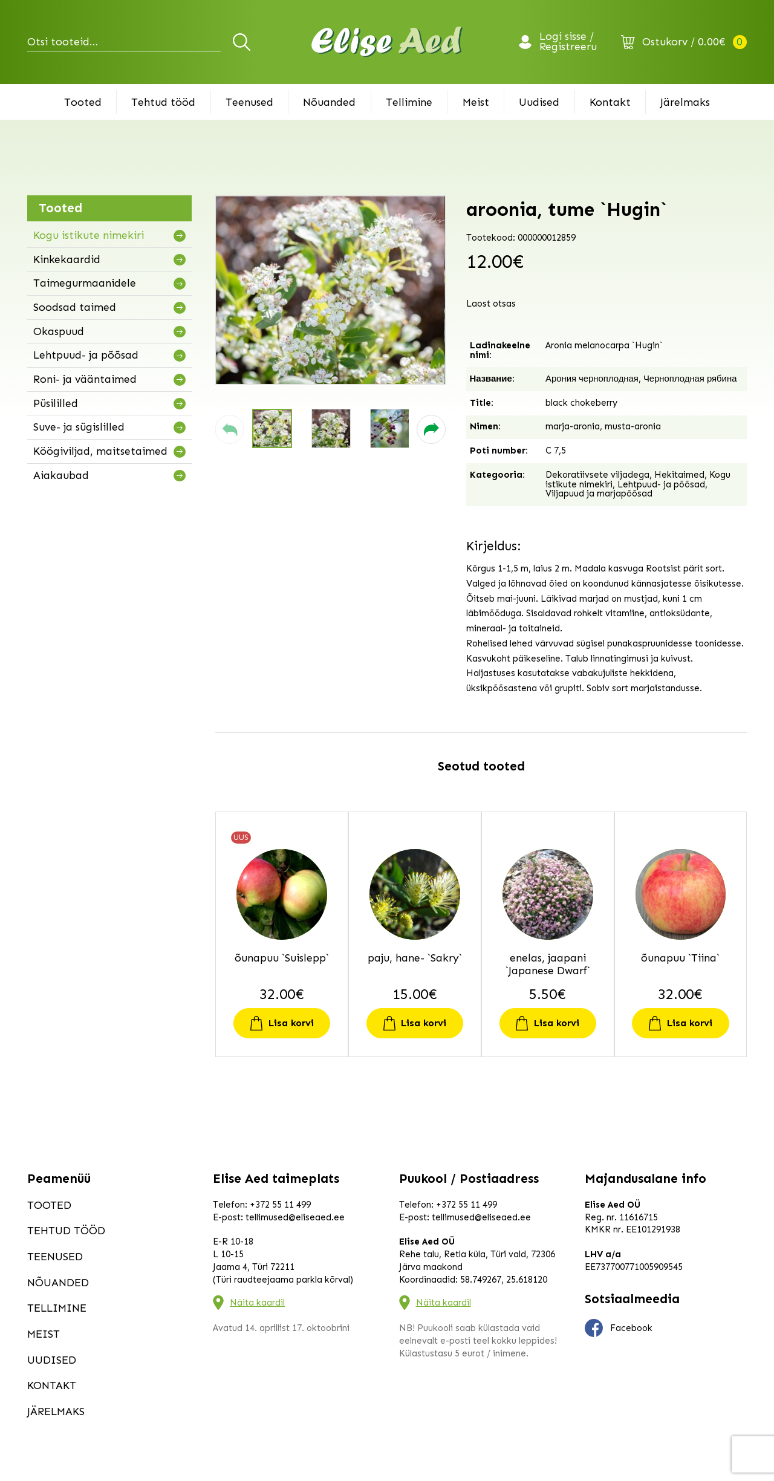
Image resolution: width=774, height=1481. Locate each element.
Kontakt (610, 102)
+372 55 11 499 (280, 1204)
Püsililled (55, 403)
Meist (476, 102)
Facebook (618, 1328)
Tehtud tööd (163, 102)
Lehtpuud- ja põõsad (85, 355)
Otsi (243, 41)
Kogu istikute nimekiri (88, 235)
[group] (330, 290)
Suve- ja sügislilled (79, 427)
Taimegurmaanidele (84, 283)
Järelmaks (685, 102)
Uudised (539, 102)
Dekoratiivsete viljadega (597, 474)
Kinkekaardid (66, 259)
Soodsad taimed (74, 307)
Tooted (83, 102)
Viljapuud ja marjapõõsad (598, 493)
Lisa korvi (291, 1023)
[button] (229, 429)
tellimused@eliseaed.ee (295, 1217)
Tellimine (409, 102)
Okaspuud (58, 331)
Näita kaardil (257, 1302)
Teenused (249, 102)
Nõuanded (329, 102)
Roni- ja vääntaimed (85, 379)
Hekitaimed (679, 474)
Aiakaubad (61, 475)
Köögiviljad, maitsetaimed (100, 451)
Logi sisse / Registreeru (568, 42)
